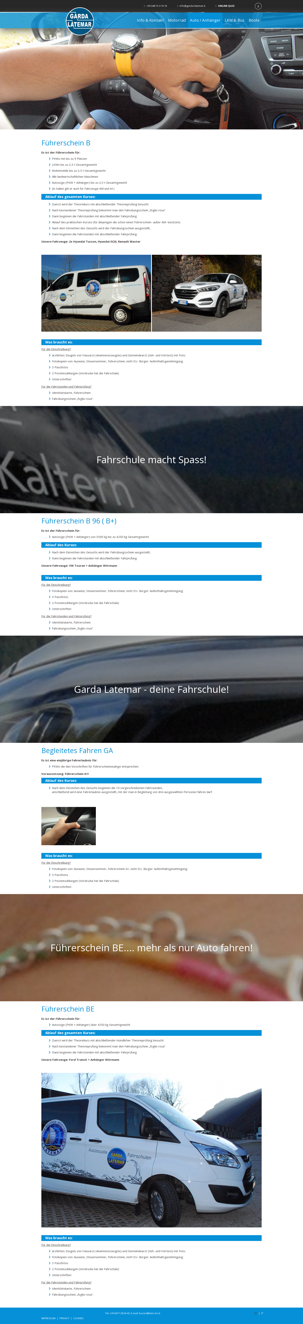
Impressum (48, 1318)
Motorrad (177, 20)
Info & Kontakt (150, 20)
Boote (254, 20)
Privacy (64, 1318)
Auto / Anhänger (205, 20)
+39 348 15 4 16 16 (155, 6)
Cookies (78, 1318)
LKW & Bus (234, 20)
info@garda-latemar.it (191, 6)
